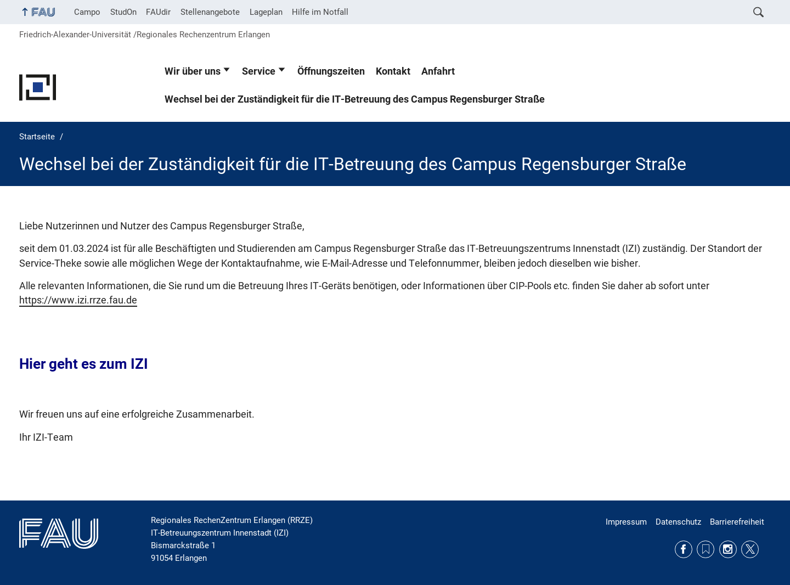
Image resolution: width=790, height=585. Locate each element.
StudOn (123, 12)
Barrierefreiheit (737, 522)
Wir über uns (193, 71)
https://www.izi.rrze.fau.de (78, 300)
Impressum (626, 522)
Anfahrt (438, 71)
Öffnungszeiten (331, 71)
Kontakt (393, 71)
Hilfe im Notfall (320, 12)
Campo (87, 12)
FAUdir (158, 12)
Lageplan (266, 12)
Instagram (728, 549)
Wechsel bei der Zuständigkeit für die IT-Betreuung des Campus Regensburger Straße (355, 99)
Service (258, 71)
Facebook (683, 549)
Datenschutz (678, 522)
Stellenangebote (210, 12)
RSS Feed (705, 549)
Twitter (750, 549)
